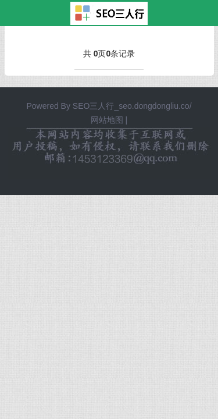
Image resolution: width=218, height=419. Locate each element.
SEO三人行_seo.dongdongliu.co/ (132, 106)
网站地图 (107, 120)
